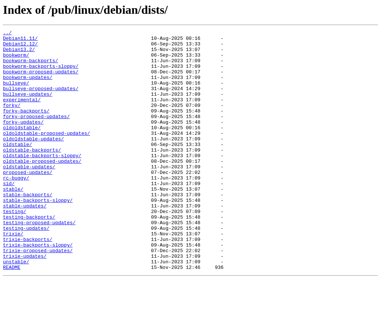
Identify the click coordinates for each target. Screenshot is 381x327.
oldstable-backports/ (32, 174)
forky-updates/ (23, 140)
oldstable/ (17, 167)
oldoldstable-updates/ (33, 161)
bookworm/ (16, 60)
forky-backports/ (26, 127)
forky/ (11, 120)
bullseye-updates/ (27, 107)
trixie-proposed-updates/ (38, 295)
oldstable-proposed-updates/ (42, 187)
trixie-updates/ (25, 301)
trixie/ (13, 275)
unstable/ (16, 308)
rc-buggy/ (16, 207)
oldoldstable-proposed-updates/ (46, 154)
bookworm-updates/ (27, 87)
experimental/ (22, 114)
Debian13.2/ (19, 53)
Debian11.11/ (20, 40)
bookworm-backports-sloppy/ (41, 73)
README (11, 315)
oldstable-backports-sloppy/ (42, 181)
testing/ (14, 248)
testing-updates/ (26, 268)
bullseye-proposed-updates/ (41, 100)
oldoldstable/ (22, 147)
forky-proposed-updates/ (36, 134)
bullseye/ (16, 94)
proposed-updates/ (27, 201)
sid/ (9, 214)
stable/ (13, 221)
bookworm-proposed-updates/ (41, 80)
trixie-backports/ (27, 281)
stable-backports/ (27, 228)
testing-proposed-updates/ (39, 261)
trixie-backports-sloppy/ (38, 288)
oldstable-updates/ (29, 194)
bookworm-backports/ (30, 67)
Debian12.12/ (20, 47)
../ (7, 33)
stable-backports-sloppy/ (38, 234)
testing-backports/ (29, 254)
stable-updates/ (25, 241)
